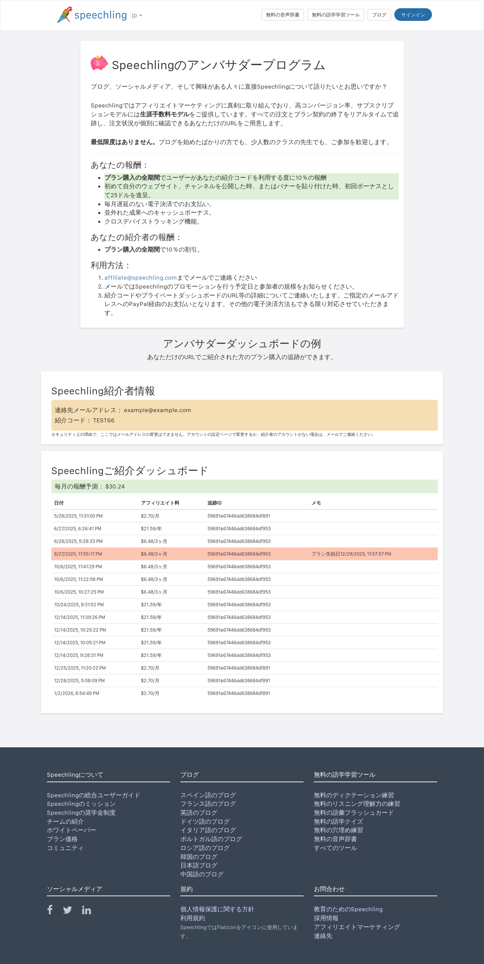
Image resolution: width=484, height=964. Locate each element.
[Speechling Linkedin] (91, 911)
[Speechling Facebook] (54, 911)
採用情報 (326, 918)
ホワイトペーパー (71, 830)
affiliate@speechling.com (140, 277)
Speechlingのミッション (81, 803)
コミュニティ (65, 847)
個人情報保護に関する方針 (217, 909)
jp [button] (137, 14)
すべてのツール (335, 847)
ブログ (379, 14)
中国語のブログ (202, 874)
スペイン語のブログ (208, 795)
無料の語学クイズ (338, 821)
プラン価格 (62, 838)
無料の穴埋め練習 (338, 830)
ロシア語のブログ (205, 847)
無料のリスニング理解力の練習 (357, 803)
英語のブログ (198, 812)
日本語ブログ (198, 865)
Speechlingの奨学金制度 (81, 812)
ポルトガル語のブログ (211, 838)
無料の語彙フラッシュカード (354, 812)
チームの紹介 (65, 821)
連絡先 (323, 935)
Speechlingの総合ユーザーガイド (93, 795)
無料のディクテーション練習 (354, 795)
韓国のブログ (198, 856)
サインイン (413, 14)
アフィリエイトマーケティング (357, 926)
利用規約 (192, 918)
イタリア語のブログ (208, 830)
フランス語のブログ (208, 803)
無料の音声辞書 (283, 14)
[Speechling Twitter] (72, 911)
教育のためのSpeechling (348, 909)
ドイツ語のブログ (205, 821)
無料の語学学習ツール (336, 14)
